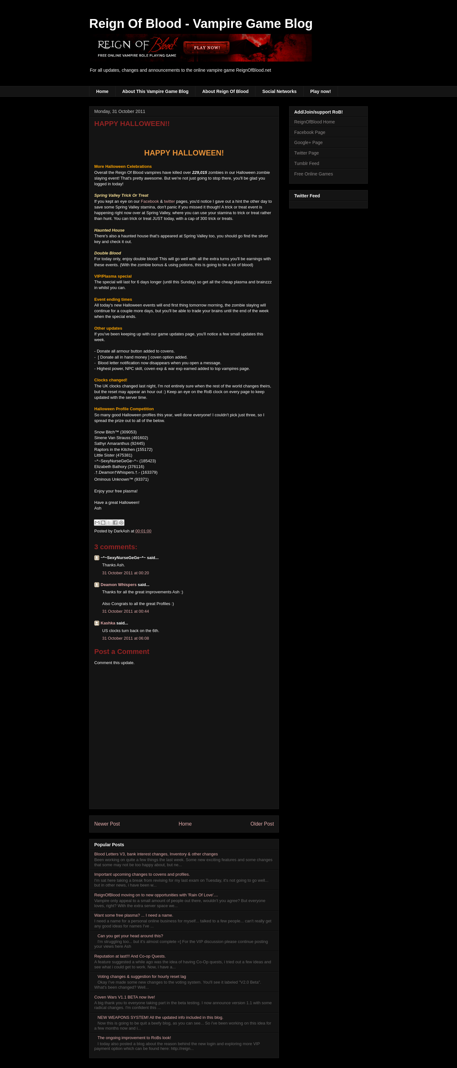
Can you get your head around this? (130, 935)
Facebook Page (309, 132)
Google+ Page (308, 142)
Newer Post (107, 824)
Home (102, 91)
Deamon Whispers (118, 584)
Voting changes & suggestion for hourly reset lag (141, 976)
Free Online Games (313, 173)
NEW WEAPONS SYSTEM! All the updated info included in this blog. (160, 1017)
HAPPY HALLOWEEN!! (132, 124)
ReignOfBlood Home (314, 121)
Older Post (262, 824)
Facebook (150, 201)
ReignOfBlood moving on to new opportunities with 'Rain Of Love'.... (156, 895)
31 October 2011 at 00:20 (125, 572)
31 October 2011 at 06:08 (125, 638)
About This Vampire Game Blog (155, 91)
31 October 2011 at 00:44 (125, 611)
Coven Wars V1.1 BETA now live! (124, 997)
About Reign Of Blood (225, 91)
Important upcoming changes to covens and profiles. (142, 874)
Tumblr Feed (306, 163)
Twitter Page (306, 152)
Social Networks (279, 91)
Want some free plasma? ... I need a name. (133, 915)
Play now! (320, 91)
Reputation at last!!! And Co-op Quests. (130, 956)
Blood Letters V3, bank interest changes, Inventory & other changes (156, 854)
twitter (169, 201)
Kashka (108, 623)
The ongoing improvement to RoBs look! (134, 1037)
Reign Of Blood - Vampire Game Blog (201, 23)
